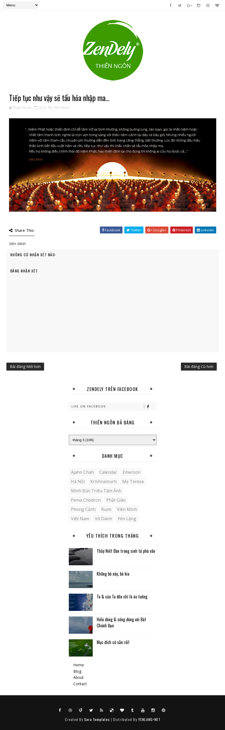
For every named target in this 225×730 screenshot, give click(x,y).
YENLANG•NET (149, 719)
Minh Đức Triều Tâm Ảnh (96, 491)
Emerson (132, 472)
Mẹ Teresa (133, 481)
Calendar (108, 472)
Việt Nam (80, 519)
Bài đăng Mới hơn (25, 366)
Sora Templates (97, 719)
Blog (77, 671)
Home (78, 664)
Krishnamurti (103, 481)
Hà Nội (78, 481)
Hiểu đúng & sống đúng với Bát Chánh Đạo (121, 622)
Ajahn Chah (82, 472)
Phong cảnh (83, 509)
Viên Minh (61, 107)
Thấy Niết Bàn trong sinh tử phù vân (126, 551)
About (78, 677)
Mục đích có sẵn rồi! (113, 642)
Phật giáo (116, 500)
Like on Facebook (113, 407)
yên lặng (127, 519)
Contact (80, 683)
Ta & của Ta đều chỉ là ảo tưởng (122, 596)
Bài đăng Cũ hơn (198, 366)
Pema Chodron (86, 500)
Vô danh (103, 519)
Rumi (106, 509)
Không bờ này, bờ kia (113, 574)
